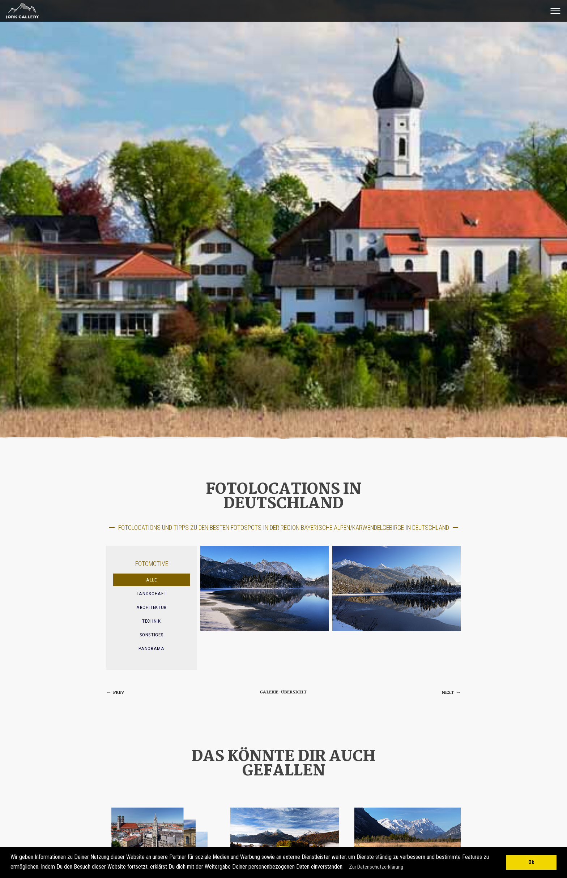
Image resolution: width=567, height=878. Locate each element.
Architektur (151, 607)
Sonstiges (152, 634)
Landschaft (152, 593)
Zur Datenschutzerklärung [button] (376, 867)
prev (115, 692)
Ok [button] (531, 862)
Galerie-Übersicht (283, 692)
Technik (151, 621)
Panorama (151, 648)
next (451, 692)
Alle (151, 580)
